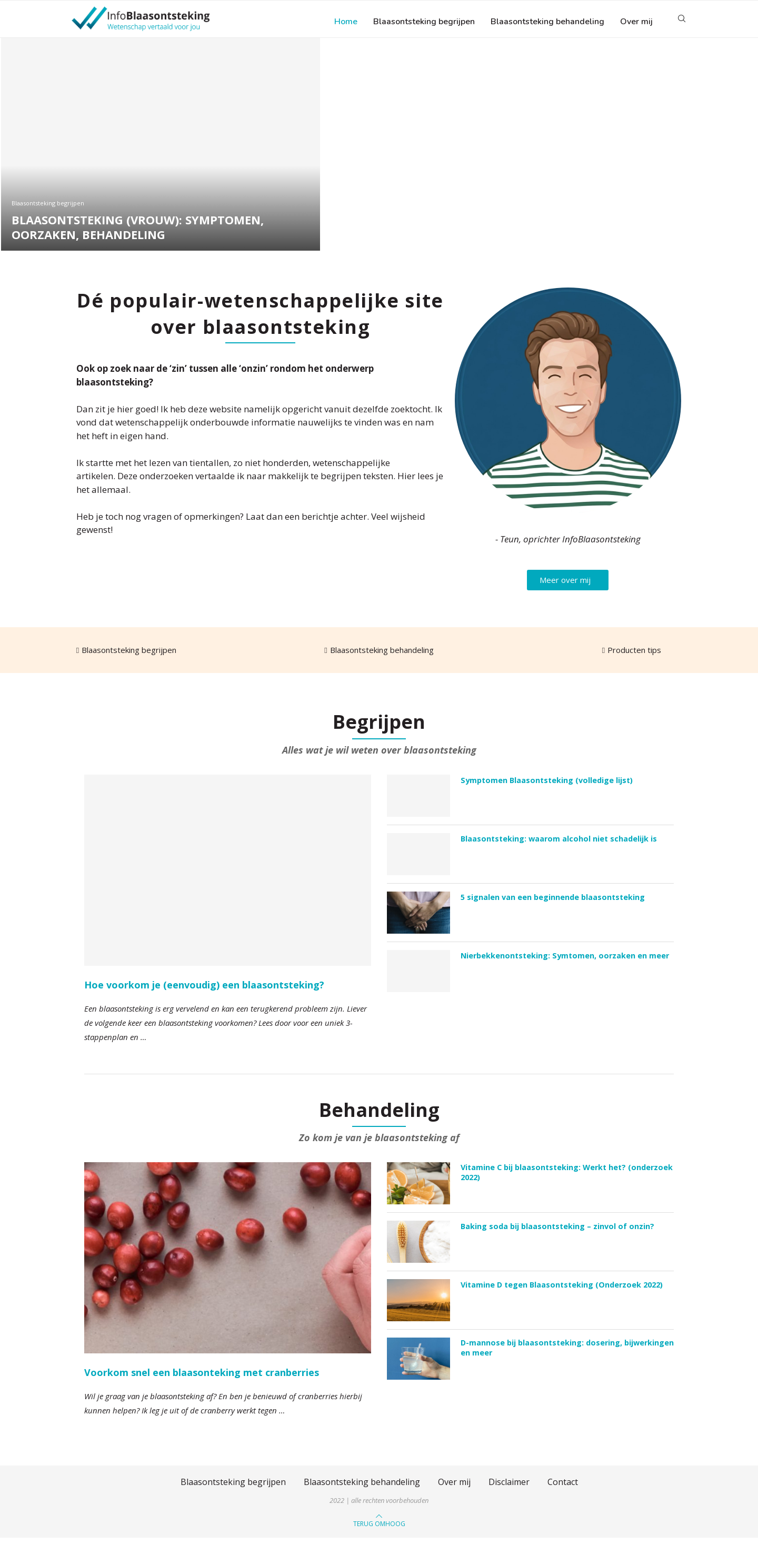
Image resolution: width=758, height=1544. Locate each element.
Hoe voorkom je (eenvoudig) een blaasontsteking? (204, 990)
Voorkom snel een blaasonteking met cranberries (201, 1378)
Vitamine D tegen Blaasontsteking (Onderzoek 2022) (561, 1290)
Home (345, 21)
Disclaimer (509, 1487)
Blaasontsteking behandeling (547, 21)
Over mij (636, 21)
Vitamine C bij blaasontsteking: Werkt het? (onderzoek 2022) (566, 1178)
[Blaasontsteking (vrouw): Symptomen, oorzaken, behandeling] (160, 149)
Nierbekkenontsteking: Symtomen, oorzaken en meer (563, 961)
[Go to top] (379, 1529)
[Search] (681, 22)
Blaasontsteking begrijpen (424, 21)
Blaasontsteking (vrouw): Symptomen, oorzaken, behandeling (138, 232)
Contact (562, 1487)
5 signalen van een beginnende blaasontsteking (552, 902)
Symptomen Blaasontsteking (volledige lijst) (546, 785)
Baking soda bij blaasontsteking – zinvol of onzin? (556, 1232)
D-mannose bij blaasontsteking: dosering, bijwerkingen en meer (566, 1353)
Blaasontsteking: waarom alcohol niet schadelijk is (558, 844)
